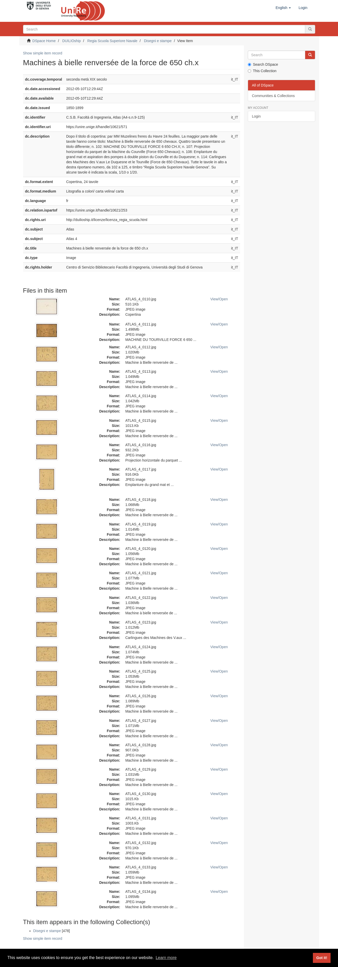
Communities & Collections (273, 96)
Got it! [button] (321, 958)
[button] (283, 7)
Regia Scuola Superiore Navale (112, 41)
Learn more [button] (166, 957)
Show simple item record (42, 53)
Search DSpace (263, 64)
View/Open (219, 299)
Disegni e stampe (158, 41)
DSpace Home (44, 41)
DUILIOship (71, 41)
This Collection (262, 71)
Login (256, 116)
